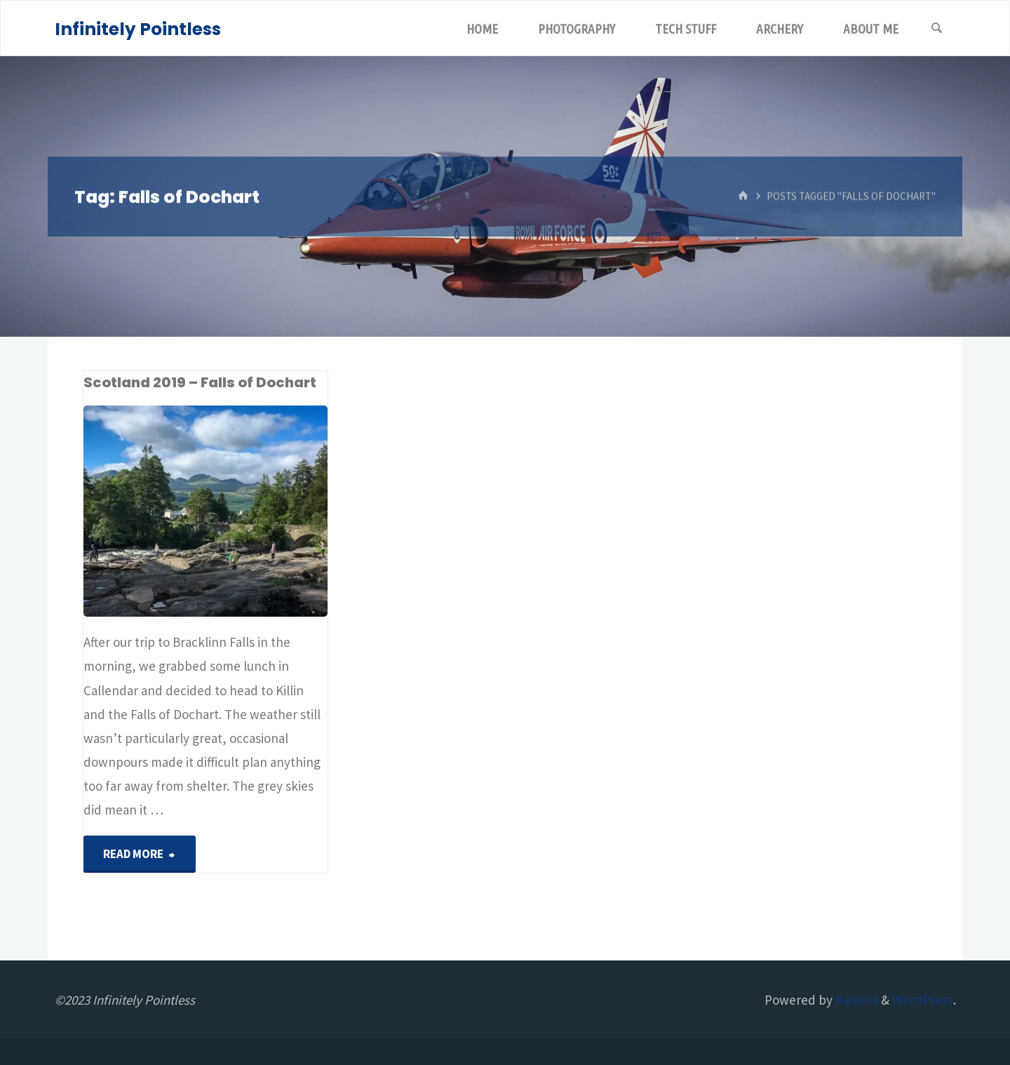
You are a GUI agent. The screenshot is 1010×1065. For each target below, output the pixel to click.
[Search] (937, 29)
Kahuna (855, 999)
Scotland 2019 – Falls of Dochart (199, 382)
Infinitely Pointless (138, 29)
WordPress (922, 999)
